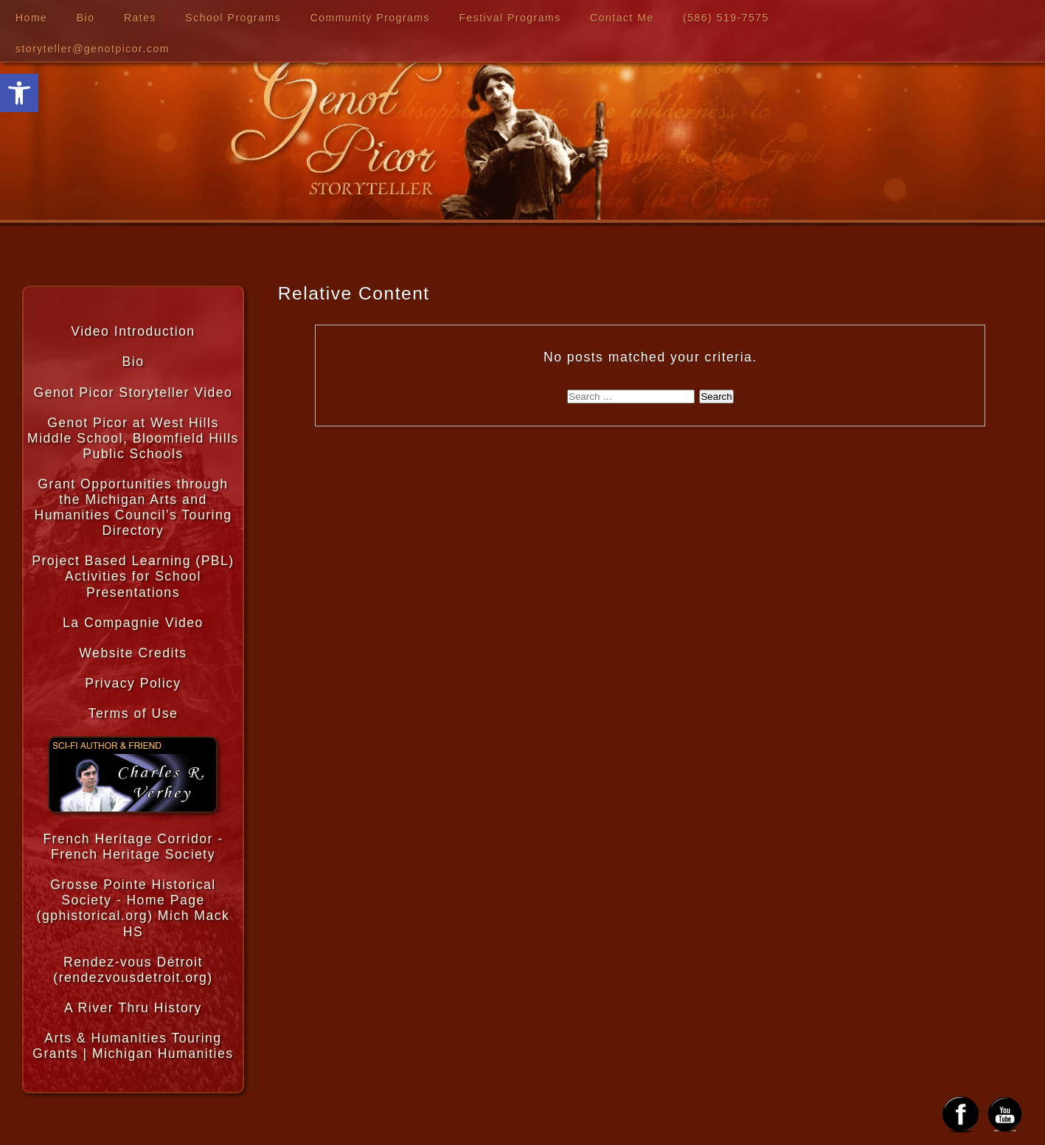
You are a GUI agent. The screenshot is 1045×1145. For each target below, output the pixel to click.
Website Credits (133, 653)
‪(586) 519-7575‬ (726, 18)
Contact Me (622, 18)
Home (31, 18)
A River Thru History (133, 1007)
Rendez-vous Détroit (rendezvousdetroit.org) (132, 970)
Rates (140, 18)
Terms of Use (133, 713)
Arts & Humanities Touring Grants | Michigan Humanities (132, 1046)
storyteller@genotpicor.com (92, 49)
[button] (19, 93)
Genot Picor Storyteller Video (133, 392)
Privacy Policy (133, 683)
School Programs (233, 18)
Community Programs (370, 18)
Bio (86, 18)
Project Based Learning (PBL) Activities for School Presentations (133, 576)
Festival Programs (509, 18)
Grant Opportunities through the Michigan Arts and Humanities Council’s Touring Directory (133, 507)
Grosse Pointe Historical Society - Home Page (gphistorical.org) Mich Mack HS (133, 907)
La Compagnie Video (133, 622)
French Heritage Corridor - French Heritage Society (133, 846)
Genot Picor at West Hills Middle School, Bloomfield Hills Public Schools (133, 438)
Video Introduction (133, 331)
